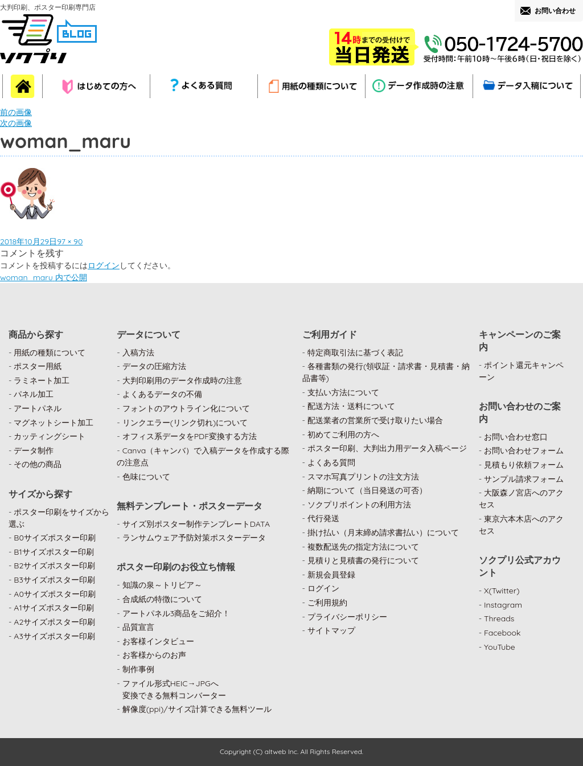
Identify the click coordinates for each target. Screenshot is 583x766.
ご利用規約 (327, 602)
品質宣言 (138, 627)
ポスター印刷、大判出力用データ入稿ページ (387, 448)
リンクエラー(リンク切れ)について (185, 422)
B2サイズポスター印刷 (54, 565)
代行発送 (323, 518)
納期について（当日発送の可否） (367, 490)
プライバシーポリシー (347, 617)
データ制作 (34, 450)
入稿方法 (138, 352)
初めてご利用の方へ (343, 434)
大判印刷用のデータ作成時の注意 (182, 380)
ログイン (104, 265)
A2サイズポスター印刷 (54, 622)
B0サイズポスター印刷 (55, 537)
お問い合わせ (555, 10)
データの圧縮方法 (154, 366)
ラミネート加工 (41, 380)
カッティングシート (49, 436)
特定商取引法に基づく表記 (355, 352)
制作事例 (138, 669)
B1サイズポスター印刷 (53, 552)
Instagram (503, 605)
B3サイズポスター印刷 (54, 580)
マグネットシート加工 (53, 422)
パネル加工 (34, 394)
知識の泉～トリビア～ (162, 585)
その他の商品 (37, 464)
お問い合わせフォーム (524, 450)
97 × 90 (70, 241)
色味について (146, 477)
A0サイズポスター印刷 (55, 594)
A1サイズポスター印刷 (53, 608)
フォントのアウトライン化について (186, 408)
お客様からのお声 (154, 655)
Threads (499, 618)
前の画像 (16, 112)
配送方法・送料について (351, 406)
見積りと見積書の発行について (363, 560)
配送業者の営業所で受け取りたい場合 (375, 420)
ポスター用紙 (37, 366)
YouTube (499, 647)
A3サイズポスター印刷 (54, 636)
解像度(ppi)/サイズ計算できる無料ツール (197, 709)
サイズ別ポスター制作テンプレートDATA (196, 524)
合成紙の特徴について (162, 599)
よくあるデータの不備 (162, 394)
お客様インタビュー (158, 641)
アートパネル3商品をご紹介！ (176, 613)
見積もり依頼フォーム (524, 465)
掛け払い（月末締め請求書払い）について (383, 532)
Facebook (502, 633)
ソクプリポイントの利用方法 (359, 504)
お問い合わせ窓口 (516, 437)
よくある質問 (331, 462)
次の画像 (16, 123)
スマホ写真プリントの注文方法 (363, 477)
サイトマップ (331, 630)
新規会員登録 (331, 575)
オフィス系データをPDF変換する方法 (189, 436)
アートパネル (37, 408)
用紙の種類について (49, 352)
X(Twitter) (501, 590)
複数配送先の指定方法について (363, 547)
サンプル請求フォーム (524, 479)
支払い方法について (343, 392)
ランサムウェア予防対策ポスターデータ (194, 537)
